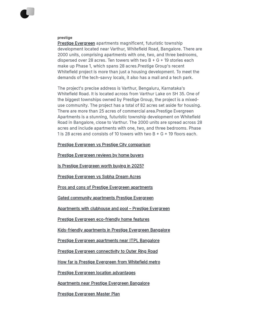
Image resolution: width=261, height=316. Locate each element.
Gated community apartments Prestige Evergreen (106, 197)
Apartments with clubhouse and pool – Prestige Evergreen (114, 208)
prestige (65, 38)
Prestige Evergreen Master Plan (89, 293)
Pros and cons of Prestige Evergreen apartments (105, 187)
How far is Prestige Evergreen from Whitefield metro (109, 261)
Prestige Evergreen (76, 43)
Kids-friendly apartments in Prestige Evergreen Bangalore (114, 229)
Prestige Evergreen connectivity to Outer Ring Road (108, 251)
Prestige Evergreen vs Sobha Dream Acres (99, 176)
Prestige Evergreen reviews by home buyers (101, 155)
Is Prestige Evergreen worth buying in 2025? (101, 165)
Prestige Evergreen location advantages (97, 272)
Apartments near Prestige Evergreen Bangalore (104, 283)
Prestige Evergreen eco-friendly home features (103, 219)
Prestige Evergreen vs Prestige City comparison (104, 144)
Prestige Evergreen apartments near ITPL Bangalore (109, 240)
